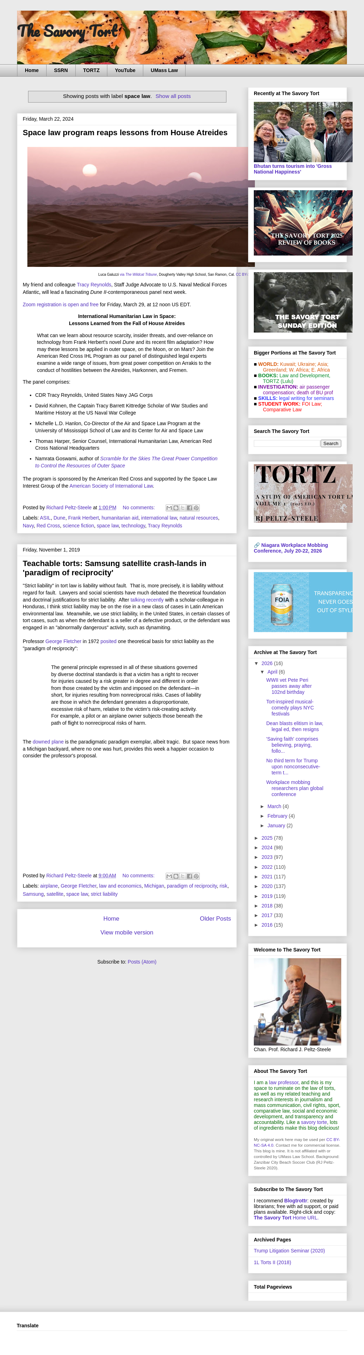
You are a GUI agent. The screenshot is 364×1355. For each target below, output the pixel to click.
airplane (49, 886)
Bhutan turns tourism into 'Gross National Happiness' (293, 169)
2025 (268, 838)
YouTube (125, 70)
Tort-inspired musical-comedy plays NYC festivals (290, 708)
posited (109, 641)
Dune (59, 518)
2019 (268, 896)
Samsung (33, 894)
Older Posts (215, 918)
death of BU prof (315, 392)
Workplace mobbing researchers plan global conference (294, 788)
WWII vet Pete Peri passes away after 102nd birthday (289, 686)
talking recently (147, 600)
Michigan (154, 886)
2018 (268, 906)
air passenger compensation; (294, 389)
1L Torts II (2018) (272, 1262)
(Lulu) (286, 381)
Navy (28, 525)
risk (224, 886)
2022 (268, 867)
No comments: (139, 507)
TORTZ (91, 70)
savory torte (314, 1122)
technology (133, 525)
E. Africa (320, 370)
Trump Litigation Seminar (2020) (289, 1250)
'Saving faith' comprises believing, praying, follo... (292, 745)
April (273, 672)
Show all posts (173, 96)
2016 (268, 925)
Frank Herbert (83, 518)
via (138, 274)
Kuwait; (288, 364)
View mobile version (127, 932)
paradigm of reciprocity (192, 886)
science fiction (78, 525)
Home (32, 70)
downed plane (48, 742)
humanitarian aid (120, 518)
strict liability (104, 894)
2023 (268, 857)
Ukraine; (307, 364)
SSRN (61, 70)
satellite (55, 894)
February (278, 816)
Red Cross (48, 525)
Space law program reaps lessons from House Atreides (125, 132)
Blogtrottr (295, 1200)
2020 (268, 886)
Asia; (322, 364)
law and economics (120, 886)
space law (107, 525)
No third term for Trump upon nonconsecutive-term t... (293, 766)
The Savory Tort (67, 30)
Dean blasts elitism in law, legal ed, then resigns (294, 726)
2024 (268, 847)
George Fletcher (63, 641)
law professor (283, 1082)
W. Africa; (299, 370)
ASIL (45, 518)
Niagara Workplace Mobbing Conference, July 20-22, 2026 (291, 548)
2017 (268, 915)
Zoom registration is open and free (60, 304)
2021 (268, 876)
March (275, 806)
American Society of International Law (111, 486)
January (277, 825)
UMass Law (164, 70)
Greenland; (275, 370)
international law (159, 518)
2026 (268, 663)
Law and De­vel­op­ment (304, 375)
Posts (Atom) (142, 962)
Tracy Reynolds (94, 284)
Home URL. (286, 1217)
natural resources (199, 518)
